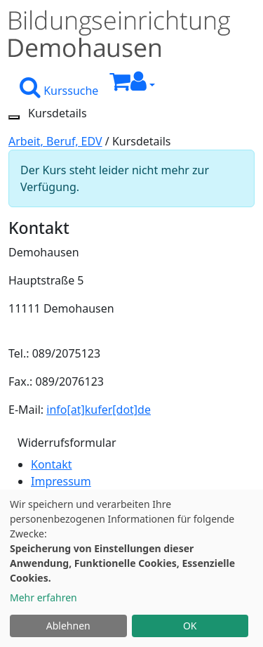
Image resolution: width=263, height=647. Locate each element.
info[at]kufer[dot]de (98, 409)
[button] (142, 85)
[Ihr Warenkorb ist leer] (119, 85)
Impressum (61, 481)
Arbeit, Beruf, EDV (55, 141)
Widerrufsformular (67, 442)
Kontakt (51, 464)
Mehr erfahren (43, 597)
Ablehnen (68, 625)
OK (190, 625)
